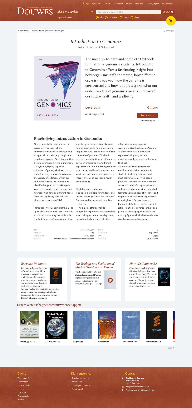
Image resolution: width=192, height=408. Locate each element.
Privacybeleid (77, 389)
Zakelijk (129, 3)
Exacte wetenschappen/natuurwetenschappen (48, 31)
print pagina (169, 31)
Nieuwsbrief (118, 3)
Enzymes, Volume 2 (33, 264)
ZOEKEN (168, 12)
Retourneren (77, 381)
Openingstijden (152, 3)
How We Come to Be (143, 264)
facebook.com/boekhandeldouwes (140, 390)
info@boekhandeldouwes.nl (137, 386)
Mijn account (167, 3)
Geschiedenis (23, 396)
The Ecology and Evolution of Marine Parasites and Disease (94, 265)
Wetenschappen (23, 31)
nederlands (111, 17)
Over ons (139, 3)
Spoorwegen (22, 381)
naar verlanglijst (147, 120)
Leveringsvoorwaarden (81, 385)
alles (100, 17)
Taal (19, 403)
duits (134, 17)
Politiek (20, 399)
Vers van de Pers (24, 378)
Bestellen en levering (80, 378)
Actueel (106, 3)
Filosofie (21, 389)
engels (124, 17)
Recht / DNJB (23, 385)
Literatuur (21, 392)
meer (171, 348)
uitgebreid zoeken (64, 17)
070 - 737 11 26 (93, 3)
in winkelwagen (147, 115)
